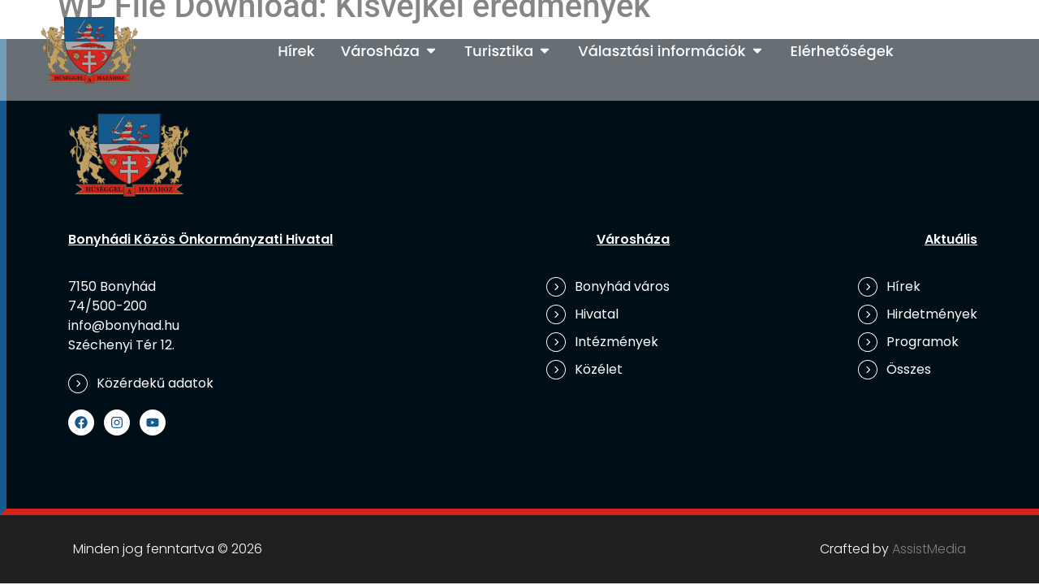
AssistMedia (929, 549)
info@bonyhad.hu (123, 325)
